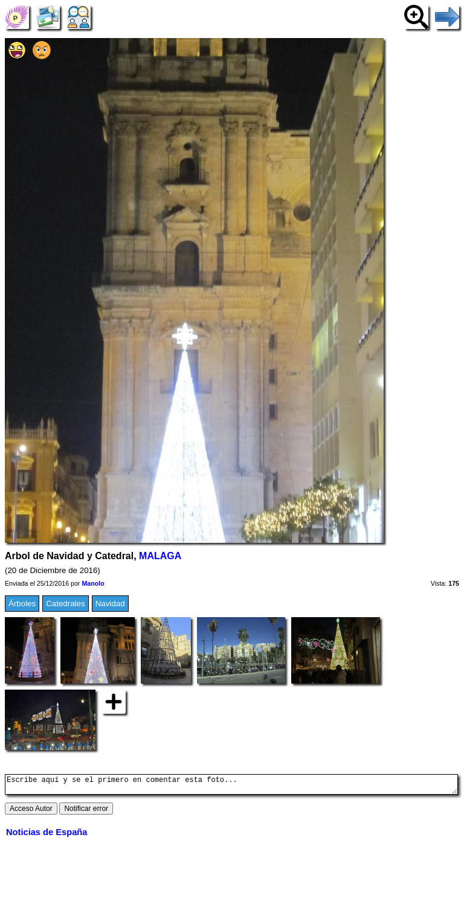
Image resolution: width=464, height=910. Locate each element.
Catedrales (65, 603)
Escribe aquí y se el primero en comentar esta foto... (231, 786)
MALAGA (160, 556)
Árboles (22, 603)
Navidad (110, 603)
